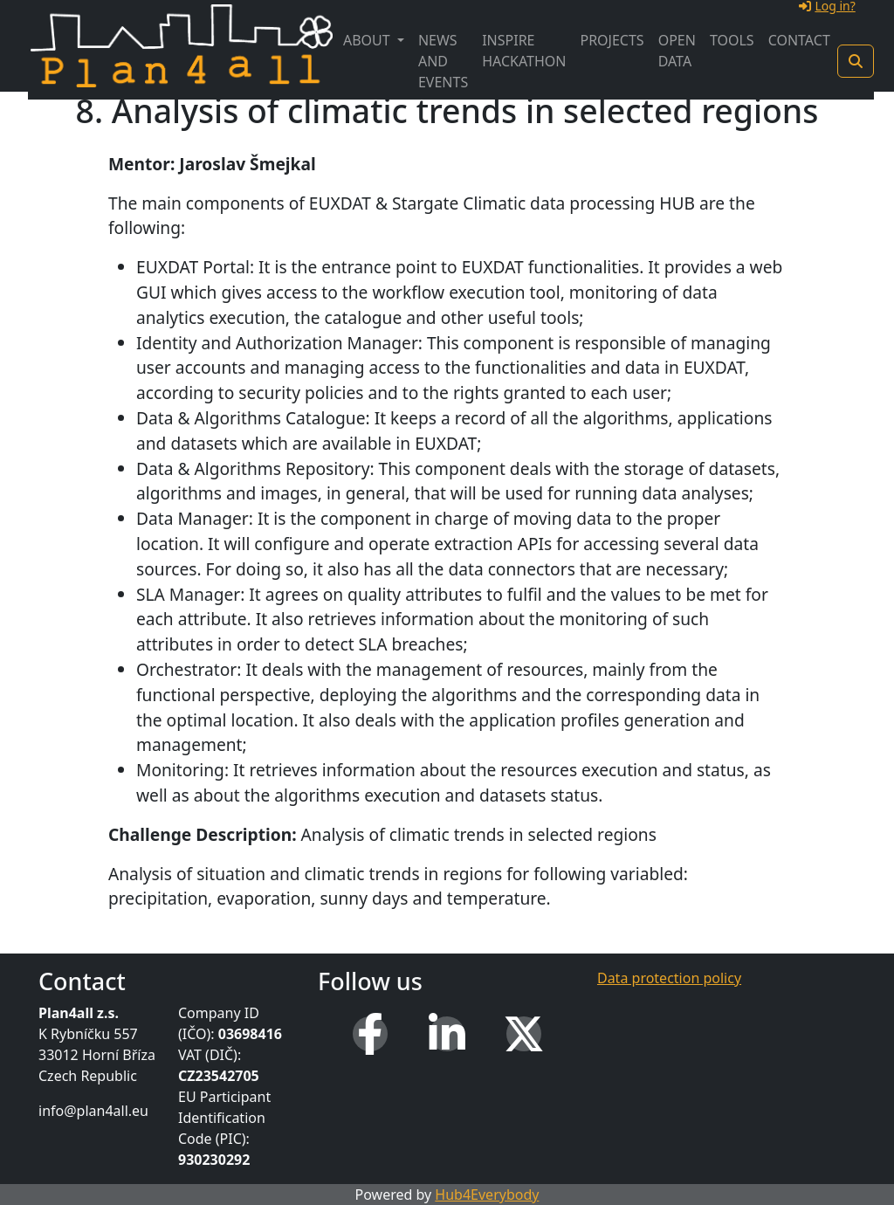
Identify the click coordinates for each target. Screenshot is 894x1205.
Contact (799, 40)
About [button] (368, 40)
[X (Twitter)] (523, 1033)
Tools (732, 40)
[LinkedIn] (447, 1033)
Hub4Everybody (487, 1194)
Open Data (677, 51)
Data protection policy (669, 978)
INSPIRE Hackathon (524, 51)
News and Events (443, 61)
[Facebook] (370, 1033)
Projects (611, 40)
